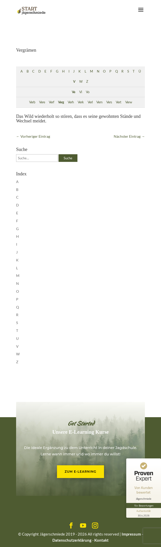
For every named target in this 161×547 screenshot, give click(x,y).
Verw (128, 102)
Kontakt (101, 540)
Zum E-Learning (80, 471)
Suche (68, 158)
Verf (51, 102)
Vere (42, 102)
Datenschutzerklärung (71, 540)
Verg (61, 102)
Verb (32, 102)
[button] (9, 538)
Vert (118, 102)
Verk (81, 102)
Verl (90, 102)
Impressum (131, 534)
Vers (109, 102)
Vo (87, 92)
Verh (71, 102)
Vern (99, 102)
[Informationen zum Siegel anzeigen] (143, 513)
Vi (80, 92)
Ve (73, 92)
